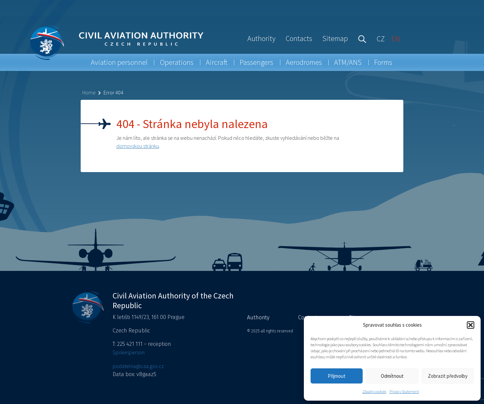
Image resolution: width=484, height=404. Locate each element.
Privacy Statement (404, 391)
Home (88, 92)
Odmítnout (392, 376)
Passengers (256, 62)
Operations (177, 62)
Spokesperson (129, 352)
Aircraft (217, 62)
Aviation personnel (119, 62)
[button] (470, 325)
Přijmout (337, 376)
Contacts (299, 38)
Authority (261, 38)
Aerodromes (304, 62)
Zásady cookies (374, 391)
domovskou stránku (137, 146)
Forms (383, 62)
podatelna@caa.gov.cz (138, 366)
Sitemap (335, 38)
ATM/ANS (348, 62)
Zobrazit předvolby (448, 376)
